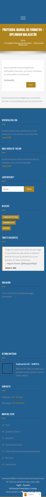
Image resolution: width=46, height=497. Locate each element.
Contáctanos (10, 464)
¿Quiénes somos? (12, 431)
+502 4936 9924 (18, 403)
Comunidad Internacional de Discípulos (22, 451)
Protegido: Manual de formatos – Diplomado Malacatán (24, 44)
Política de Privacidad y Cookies (23, 488)
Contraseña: (15, 83)
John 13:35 (6, 166)
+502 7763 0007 (17, 397)
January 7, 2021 (10, 268)
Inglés (19, 485)
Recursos (9, 458)
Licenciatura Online (13, 444)
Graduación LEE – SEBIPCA (27, 364)
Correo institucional (10, 217)
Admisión (9, 438)
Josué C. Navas (33, 491)
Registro (6, 228)
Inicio (23, 40)
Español (26, 485)
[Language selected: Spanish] (32, 494)
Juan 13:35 (6, 137)
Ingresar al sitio (8, 223)
